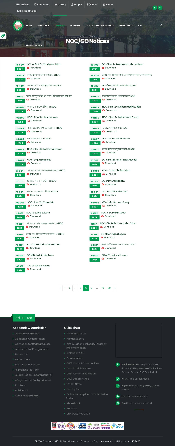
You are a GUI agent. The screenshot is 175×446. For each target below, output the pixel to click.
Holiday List (73, 389)
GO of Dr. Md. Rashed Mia (114, 191)
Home (29, 25)
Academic (75, 25)
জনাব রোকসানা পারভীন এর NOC (41, 180)
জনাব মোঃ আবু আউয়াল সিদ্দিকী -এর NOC (45, 234)
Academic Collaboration (30, 338)
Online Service (34, 45)
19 (103, 288)
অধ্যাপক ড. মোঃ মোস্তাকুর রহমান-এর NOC (44, 223)
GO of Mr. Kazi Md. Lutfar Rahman (43, 244)
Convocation (74, 358)
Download (35, 67)
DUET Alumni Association (81, 373)
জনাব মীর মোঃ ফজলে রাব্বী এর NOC (43, 75)
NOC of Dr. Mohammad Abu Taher (118, 223)
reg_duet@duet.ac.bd (140, 403)
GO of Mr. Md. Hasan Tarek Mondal (119, 159)
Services (72, 408)
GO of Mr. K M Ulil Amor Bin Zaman (119, 85)
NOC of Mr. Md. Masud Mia (41, 202)
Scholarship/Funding (27, 395)
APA (140, 25)
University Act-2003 (78, 413)
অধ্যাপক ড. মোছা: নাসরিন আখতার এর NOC (46, 170)
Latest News (74, 384)
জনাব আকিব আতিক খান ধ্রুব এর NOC (118, 244)
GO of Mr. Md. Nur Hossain (114, 255)
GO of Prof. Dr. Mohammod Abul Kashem (123, 64)
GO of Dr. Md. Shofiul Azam (40, 255)
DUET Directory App (78, 378)
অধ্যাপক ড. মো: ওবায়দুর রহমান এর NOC (44, 85)
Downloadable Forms (79, 368)
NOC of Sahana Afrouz (38, 265)
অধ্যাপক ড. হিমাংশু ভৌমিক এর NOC (43, 191)
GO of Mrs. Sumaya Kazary (115, 202)
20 (109, 288)
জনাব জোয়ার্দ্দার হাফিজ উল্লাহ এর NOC (44, 128)
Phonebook (73, 403)
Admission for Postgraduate (32, 349)
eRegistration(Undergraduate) (33, 375)
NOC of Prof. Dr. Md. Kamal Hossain (44, 149)
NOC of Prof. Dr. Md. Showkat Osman (121, 117)
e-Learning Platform (27, 369)
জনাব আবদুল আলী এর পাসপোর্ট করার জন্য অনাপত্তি (49, 96)
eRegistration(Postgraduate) (33, 380)
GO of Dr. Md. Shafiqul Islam (116, 170)
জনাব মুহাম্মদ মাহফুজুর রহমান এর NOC (118, 149)
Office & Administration (100, 25)
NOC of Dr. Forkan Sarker (113, 212)
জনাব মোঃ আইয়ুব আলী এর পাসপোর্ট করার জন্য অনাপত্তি (127, 75)
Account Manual (76, 333)
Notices (60, 25)
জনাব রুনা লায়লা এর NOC (39, 138)
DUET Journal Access (27, 364)
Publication (126, 25)
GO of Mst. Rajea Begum (113, 234)
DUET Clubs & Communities (83, 363)
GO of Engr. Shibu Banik (39, 159)
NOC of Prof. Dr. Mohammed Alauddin (121, 106)
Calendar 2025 (75, 353)
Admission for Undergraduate (33, 344)
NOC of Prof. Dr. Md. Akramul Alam (44, 64)
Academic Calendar (27, 333)
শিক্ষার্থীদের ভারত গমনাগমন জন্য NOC (118, 96)
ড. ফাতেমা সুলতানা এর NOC (114, 128)
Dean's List (21, 354)
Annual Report (75, 338)
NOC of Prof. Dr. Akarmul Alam (42, 117)
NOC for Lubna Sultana (38, 212)
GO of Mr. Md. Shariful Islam (116, 138)
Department (22, 359)
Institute (20, 385)
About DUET (44, 25)
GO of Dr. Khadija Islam (113, 180)
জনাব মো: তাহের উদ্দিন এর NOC (41, 106)
